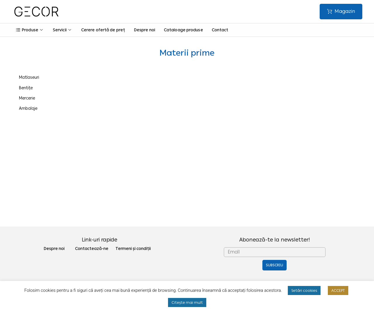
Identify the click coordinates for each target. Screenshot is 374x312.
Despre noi (144, 30)
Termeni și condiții (133, 248)
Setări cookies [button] (304, 290)
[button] (341, 11)
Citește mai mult (187, 302)
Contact (220, 30)
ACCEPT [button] (338, 290)
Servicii (62, 30)
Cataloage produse (183, 30)
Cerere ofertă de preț (103, 30)
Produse (30, 30)
